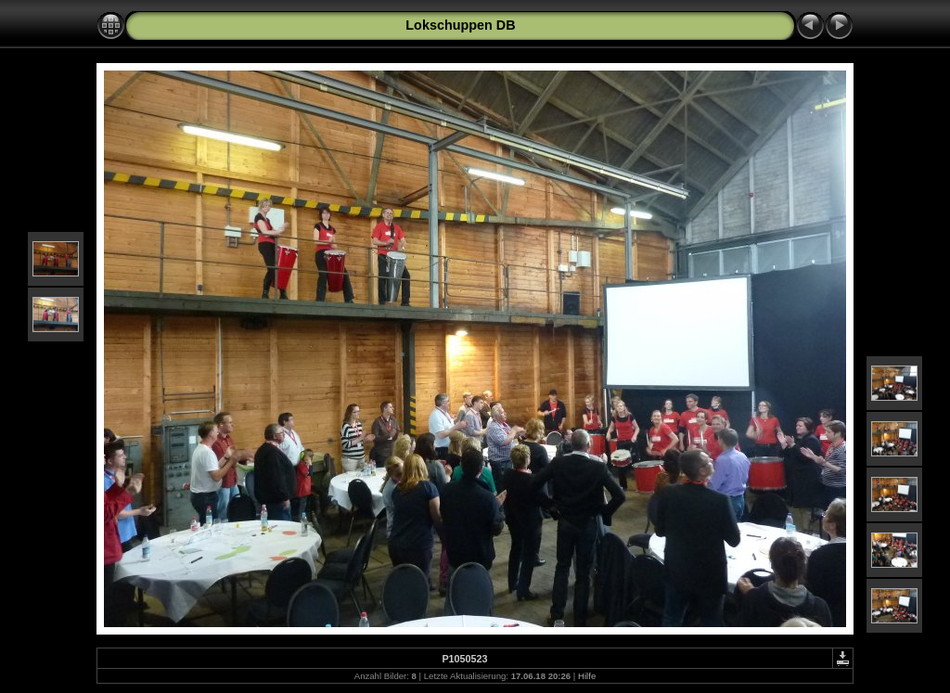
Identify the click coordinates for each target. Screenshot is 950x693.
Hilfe (587, 676)
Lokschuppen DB (460, 25)
